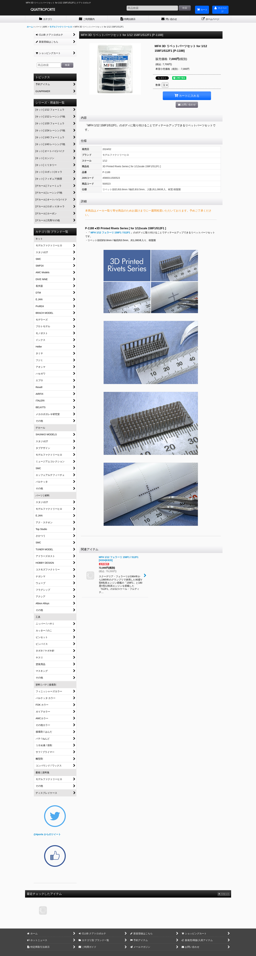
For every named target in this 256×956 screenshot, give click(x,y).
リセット (223, 893)
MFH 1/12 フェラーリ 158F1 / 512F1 (110, 232)
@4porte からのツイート (47, 834)
